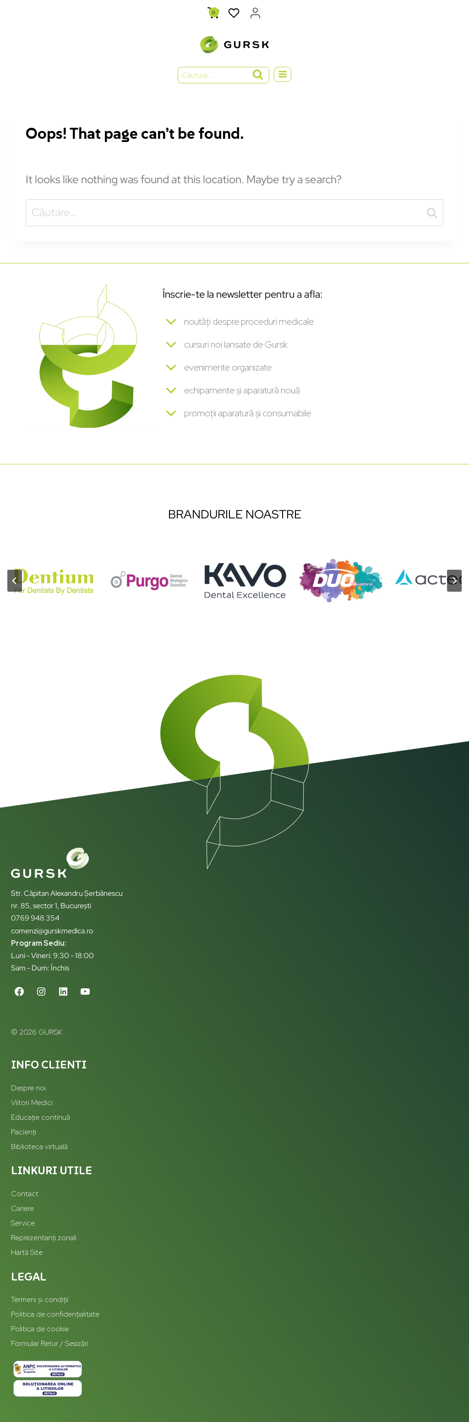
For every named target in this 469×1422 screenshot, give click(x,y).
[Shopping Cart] (213, 13)
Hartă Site (27, 1252)
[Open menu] (283, 74)
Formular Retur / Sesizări (49, 1343)
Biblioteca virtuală (39, 1146)
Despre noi (28, 1088)
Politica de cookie (40, 1329)
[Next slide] (454, 585)
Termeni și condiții (39, 1299)
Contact (24, 1194)
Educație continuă (40, 1117)
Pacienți (23, 1132)
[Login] (255, 13)
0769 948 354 (35, 918)
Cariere (22, 1208)
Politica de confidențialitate (55, 1314)
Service (23, 1223)
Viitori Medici (32, 1102)
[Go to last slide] (14, 585)
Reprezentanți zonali (43, 1237)
